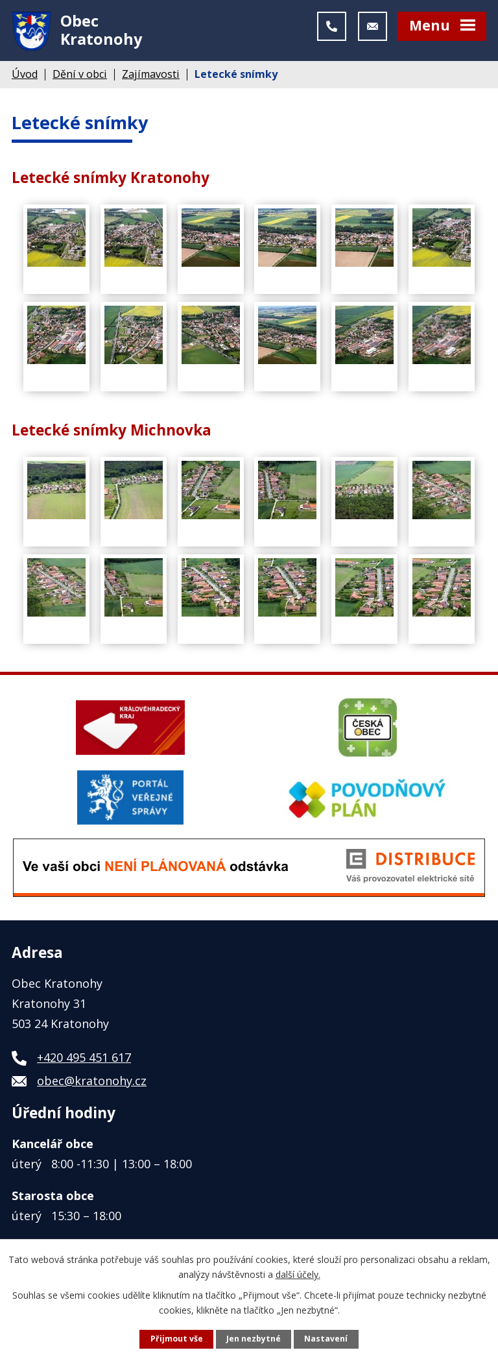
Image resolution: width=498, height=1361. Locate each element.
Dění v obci (80, 78)
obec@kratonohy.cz (92, 1085)
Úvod (25, 78)
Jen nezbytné (253, 1338)
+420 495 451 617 (84, 1062)
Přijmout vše (176, 1338)
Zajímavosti (151, 78)
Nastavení (326, 1338)
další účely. (298, 1274)
